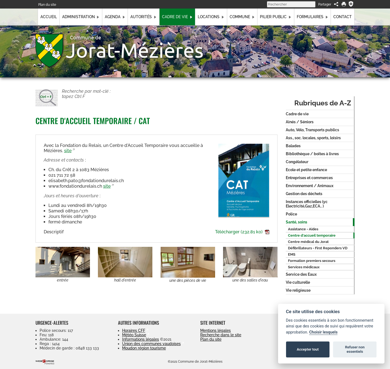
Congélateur (297, 162)
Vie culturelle (298, 282)
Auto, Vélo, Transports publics (312, 130)
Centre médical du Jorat (308, 242)
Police (291, 214)
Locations (211, 17)
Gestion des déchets (304, 194)
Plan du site (47, 4)
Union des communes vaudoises (151, 343)
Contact (342, 17)
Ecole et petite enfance (306, 170)
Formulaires (312, 17)
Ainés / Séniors (300, 122)
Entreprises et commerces (309, 178)
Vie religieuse (298, 290)
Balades (293, 146)
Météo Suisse (134, 335)
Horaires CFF (133, 330)
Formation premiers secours (311, 261)
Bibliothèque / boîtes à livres (312, 154)
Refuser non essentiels (354, 349)
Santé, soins (296, 222)
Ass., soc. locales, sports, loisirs (313, 138)
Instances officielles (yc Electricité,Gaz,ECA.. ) (307, 203)
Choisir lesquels (323, 332)
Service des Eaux (301, 274)
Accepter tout (308, 349)
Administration (81, 17)
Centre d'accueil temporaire (312, 235)
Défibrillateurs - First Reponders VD (317, 248)
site (68, 150)
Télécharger (242, 231)
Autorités (143, 17)
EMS (291, 254)
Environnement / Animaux (309, 186)
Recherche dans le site (220, 335)
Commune (242, 17)
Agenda (115, 17)
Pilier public (275, 17)
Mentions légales (215, 330)
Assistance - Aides (303, 229)
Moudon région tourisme (144, 348)
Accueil (48, 17)
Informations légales (140, 339)
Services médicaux (304, 267)
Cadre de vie (177, 17)
